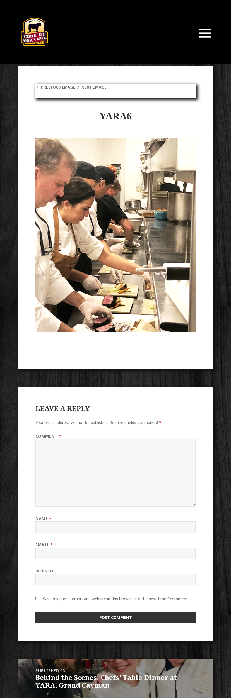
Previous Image (58, 87)
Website (44, 570)
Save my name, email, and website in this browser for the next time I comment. (116, 598)
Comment (48, 436)
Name (43, 518)
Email (44, 544)
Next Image (94, 87)
